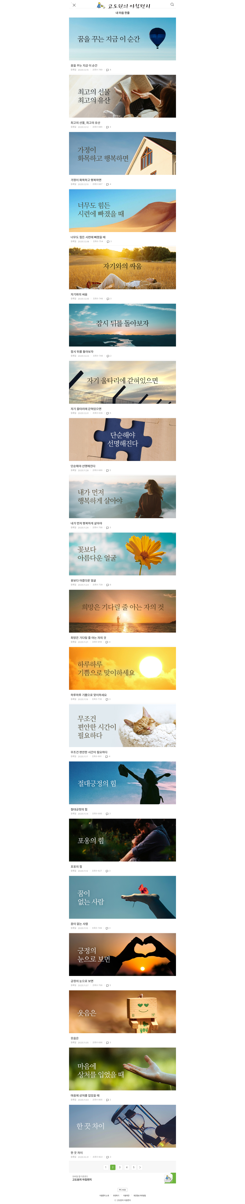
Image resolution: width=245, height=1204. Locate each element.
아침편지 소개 (104, 1195)
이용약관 (126, 1195)
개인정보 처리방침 (139, 1195)
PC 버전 (122, 1190)
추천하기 (116, 1195)
